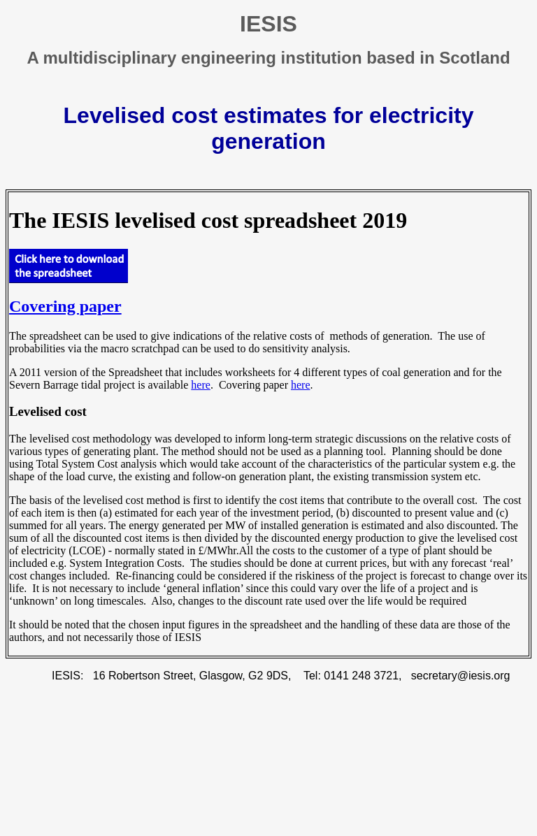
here (200, 385)
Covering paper (65, 306)
